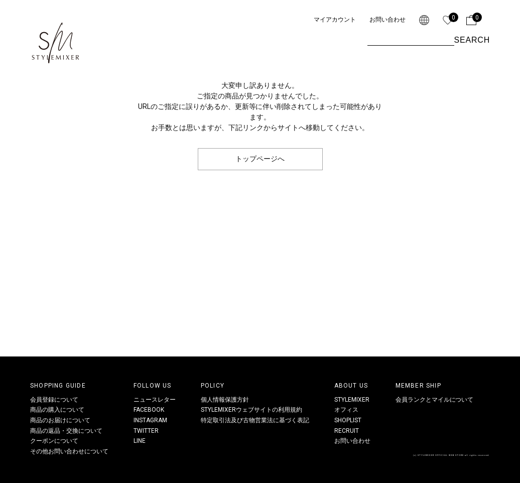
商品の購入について (57, 409)
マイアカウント (335, 19)
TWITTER (146, 430)
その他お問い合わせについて (69, 451)
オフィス (346, 409)
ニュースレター (155, 399)
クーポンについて (54, 440)
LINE (140, 440)
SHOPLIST (347, 420)
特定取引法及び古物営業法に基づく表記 (255, 420)
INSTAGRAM (150, 420)
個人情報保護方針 (225, 399)
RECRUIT (346, 430)
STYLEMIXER (351, 399)
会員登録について (54, 399)
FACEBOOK (149, 409)
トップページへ (260, 159)
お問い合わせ (387, 19)
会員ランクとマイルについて (435, 399)
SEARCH (472, 40)
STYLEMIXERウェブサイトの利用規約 (251, 409)
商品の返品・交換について (66, 430)
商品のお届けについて (60, 420)
